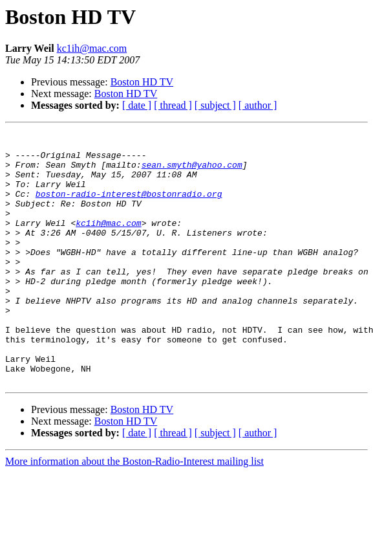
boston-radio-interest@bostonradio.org (129, 207)
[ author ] (258, 105)
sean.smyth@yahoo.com (192, 172)
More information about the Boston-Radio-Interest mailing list (134, 511)
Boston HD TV (142, 81)
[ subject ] (215, 105)
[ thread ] (173, 105)
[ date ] (136, 105)
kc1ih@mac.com (92, 48)
